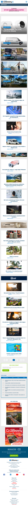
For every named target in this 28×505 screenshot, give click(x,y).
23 (16, 323)
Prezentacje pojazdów (14, 473)
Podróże (14, 471)
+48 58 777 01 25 (15, 408)
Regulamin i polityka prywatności (14, 429)
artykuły (4, 4)
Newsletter (14, 430)
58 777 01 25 (14, 407)
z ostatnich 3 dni (5, 341)
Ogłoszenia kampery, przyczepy (14, 444)
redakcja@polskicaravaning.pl (15, 409)
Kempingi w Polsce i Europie (14, 442)
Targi (14, 482)
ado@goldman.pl (15, 410)
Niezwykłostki (14, 480)
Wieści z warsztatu (14, 476)
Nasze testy (14, 477)
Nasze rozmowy (14, 479)
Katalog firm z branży (14, 445)
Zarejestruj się (14, 423)
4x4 (14, 478)
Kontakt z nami (14, 427)
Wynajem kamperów (14, 470)
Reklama (14, 425)
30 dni (24, 341)
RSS (14, 428)
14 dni (18, 341)
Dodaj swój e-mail (14, 398)
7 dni (12, 341)
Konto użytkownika (14, 422)
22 (13, 323)
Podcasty (14, 481)
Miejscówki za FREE (14, 443)
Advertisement (14, 426)
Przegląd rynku (14, 472)
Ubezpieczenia (14, 431)
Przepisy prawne (14, 474)
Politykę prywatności (19, 495)
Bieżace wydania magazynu (14, 436)
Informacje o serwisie (14, 424)
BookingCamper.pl (14, 446)
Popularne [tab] (3, 339)
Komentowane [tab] (11, 339)
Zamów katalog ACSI (14, 437)
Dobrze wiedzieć (14, 475)
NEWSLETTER (12, 392)
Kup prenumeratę (14, 435)
